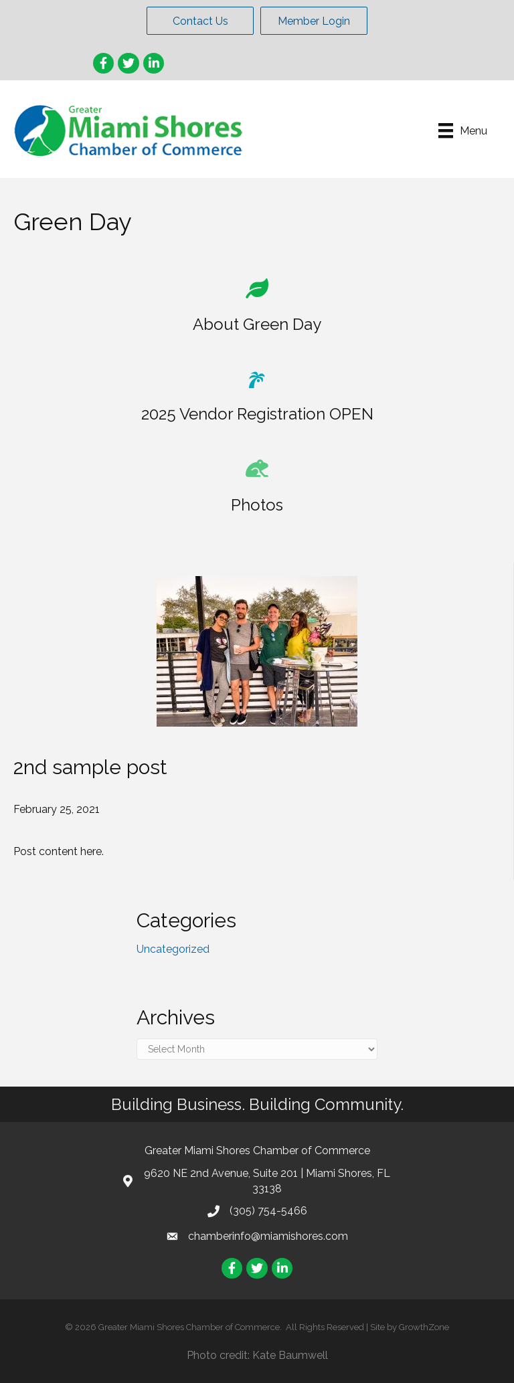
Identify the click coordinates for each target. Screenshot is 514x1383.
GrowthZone (424, 1327)
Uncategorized (173, 949)
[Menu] (463, 130)
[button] (200, 21)
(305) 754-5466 (268, 1210)
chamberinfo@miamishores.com (268, 1236)
